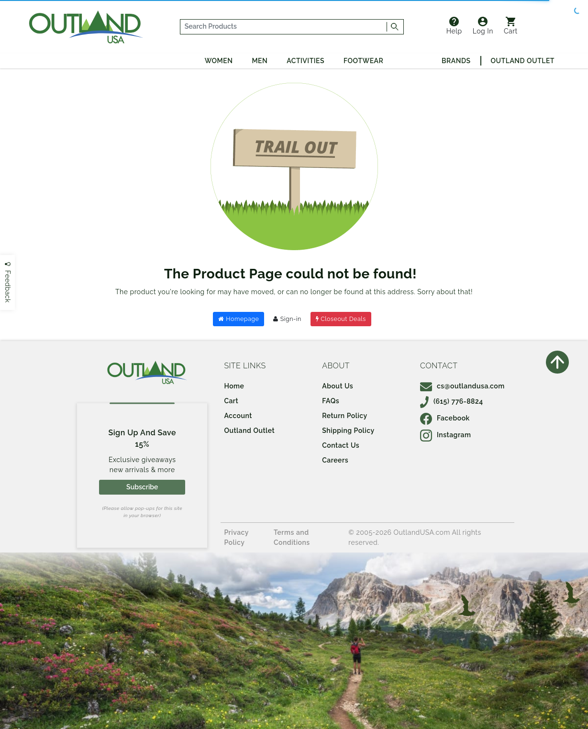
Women (219, 61)
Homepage (238, 318)
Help (454, 26)
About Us (337, 386)
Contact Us (340, 445)
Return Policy (344, 416)
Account (238, 416)
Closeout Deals (341, 318)
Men (259, 61)
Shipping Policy (348, 430)
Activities (305, 61)
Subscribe (142, 487)
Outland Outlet (523, 61)
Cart (511, 26)
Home (234, 386)
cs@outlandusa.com (462, 386)
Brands (456, 61)
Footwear (363, 61)
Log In (483, 26)
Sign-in (287, 318)
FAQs (330, 401)
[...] (284, 27)
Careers (335, 460)
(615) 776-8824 (451, 401)
